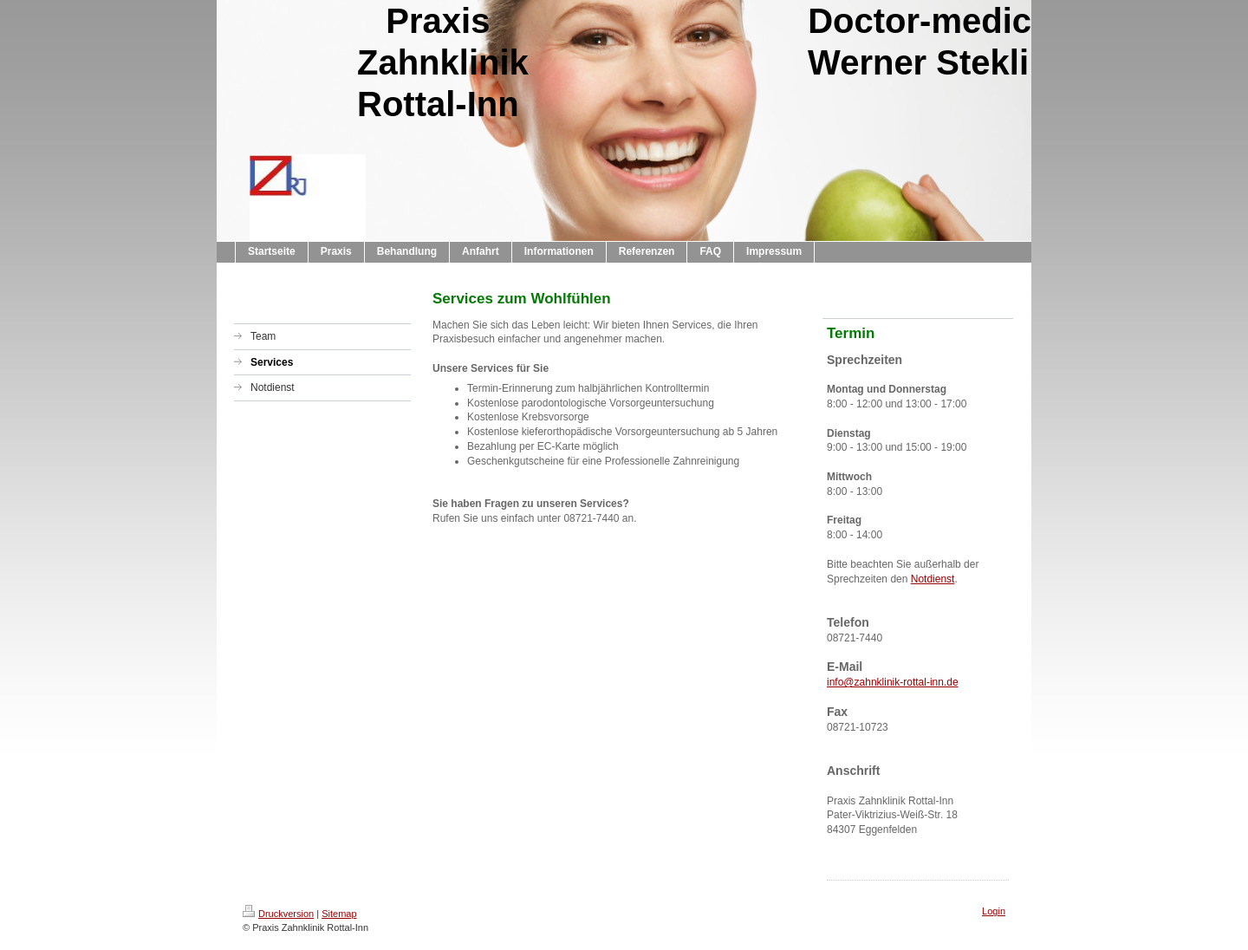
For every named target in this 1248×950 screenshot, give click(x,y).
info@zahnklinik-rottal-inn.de (893, 682)
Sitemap (339, 913)
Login (993, 911)
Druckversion (278, 913)
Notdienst (933, 579)
